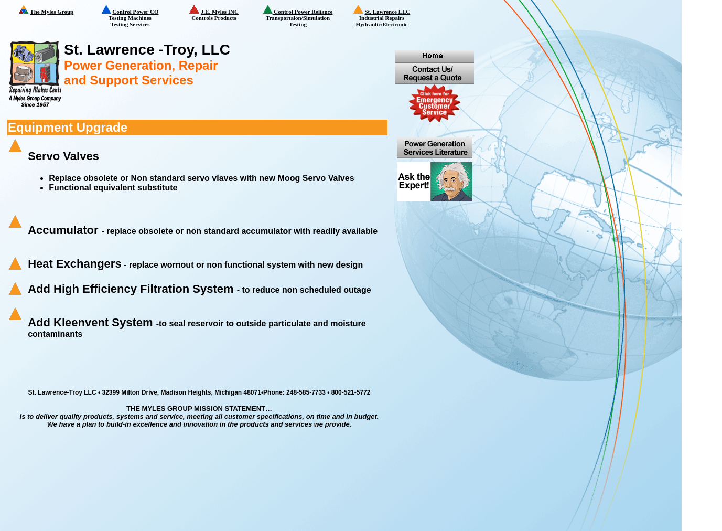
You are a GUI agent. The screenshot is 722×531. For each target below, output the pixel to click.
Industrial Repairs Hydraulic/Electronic (388, 16)
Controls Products (222, 13)
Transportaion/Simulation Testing (301, 16)
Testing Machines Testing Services (137, 16)
